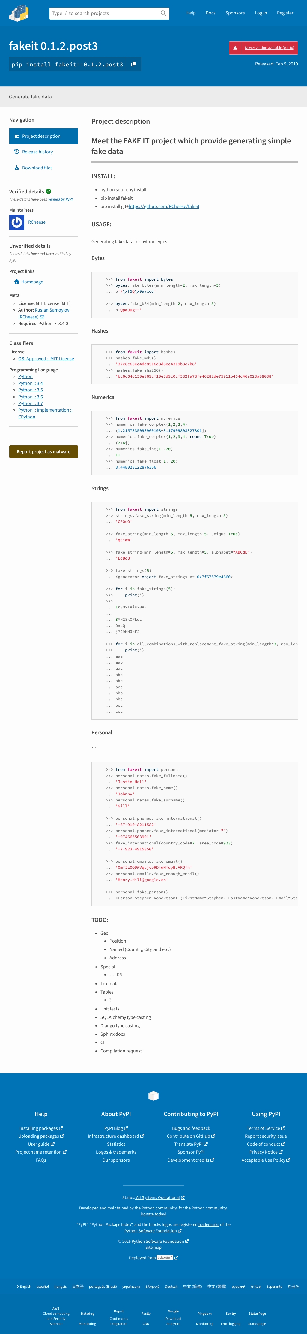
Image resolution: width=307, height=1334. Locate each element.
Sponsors (235, 13)
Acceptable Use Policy (263, 1160)
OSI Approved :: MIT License (46, 358)
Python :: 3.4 (30, 383)
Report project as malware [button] (43, 451)
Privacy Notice (263, 1152)
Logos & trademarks (116, 1152)
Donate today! (153, 1214)
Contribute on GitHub (188, 1136)
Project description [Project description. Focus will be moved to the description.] (37, 136)
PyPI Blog (113, 1128)
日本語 (78, 1286)
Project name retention (38, 1152)
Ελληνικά (152, 1286)
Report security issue (266, 1136)
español (43, 1286)
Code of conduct (263, 1144)
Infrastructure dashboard (113, 1136)
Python (25, 376)
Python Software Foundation (150, 1231)
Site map (153, 1247)
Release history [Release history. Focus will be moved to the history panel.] (33, 152)
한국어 (294, 1286)
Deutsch (171, 1286)
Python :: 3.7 (30, 403)
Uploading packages (38, 1136)
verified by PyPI (60, 199)
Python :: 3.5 (30, 390)
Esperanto (274, 1286)
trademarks (208, 1224)
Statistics (116, 1144)
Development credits (188, 1160)
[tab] (43, 136)
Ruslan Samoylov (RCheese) (43, 313)
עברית (256, 1286)
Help (191, 13)
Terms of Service (263, 1128)
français (60, 1286)
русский (238, 1286)
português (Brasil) (103, 1286)
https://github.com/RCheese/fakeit (164, 206)
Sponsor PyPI (190, 1152)
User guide (38, 1144)
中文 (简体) (192, 1286)
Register (285, 13)
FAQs (41, 1160)
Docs (211, 13)
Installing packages (38, 1128)
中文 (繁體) (216, 1286)
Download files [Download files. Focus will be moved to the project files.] (33, 167)
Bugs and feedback (191, 1128)
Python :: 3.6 (30, 397)
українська (131, 1286)
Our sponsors (116, 1160)
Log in (261, 13)
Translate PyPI (188, 1144)
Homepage (28, 282)
